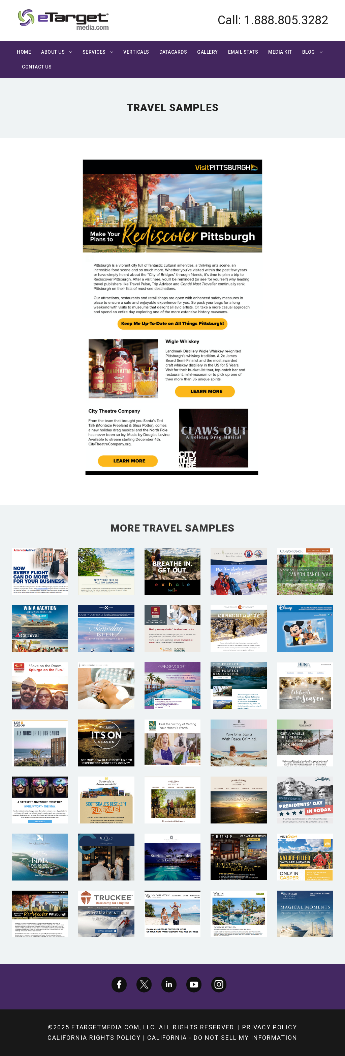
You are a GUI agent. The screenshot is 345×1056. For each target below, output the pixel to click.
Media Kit (280, 52)
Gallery (207, 52)
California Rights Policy (94, 1037)
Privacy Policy (269, 1027)
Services (94, 52)
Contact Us (37, 67)
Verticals (136, 52)
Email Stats (243, 52)
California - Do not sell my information (222, 1037)
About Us (53, 52)
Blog (308, 52)
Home (24, 52)
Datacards (173, 52)
